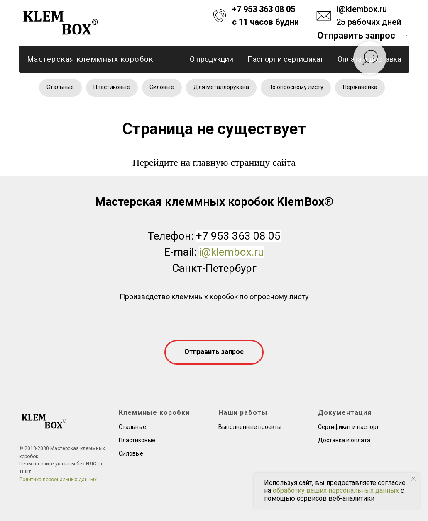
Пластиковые (111, 87)
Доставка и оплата (344, 440)
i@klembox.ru (361, 9)
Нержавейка (361, 87)
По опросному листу (296, 87)
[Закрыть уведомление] (413, 479)
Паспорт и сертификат (285, 59)
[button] (363, 36)
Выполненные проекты (249, 427)
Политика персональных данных (58, 480)
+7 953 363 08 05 (263, 9)
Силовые (161, 87)
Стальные (59, 87)
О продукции (211, 59)
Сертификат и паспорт (348, 427)
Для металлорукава (221, 87)
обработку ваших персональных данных (336, 490)
